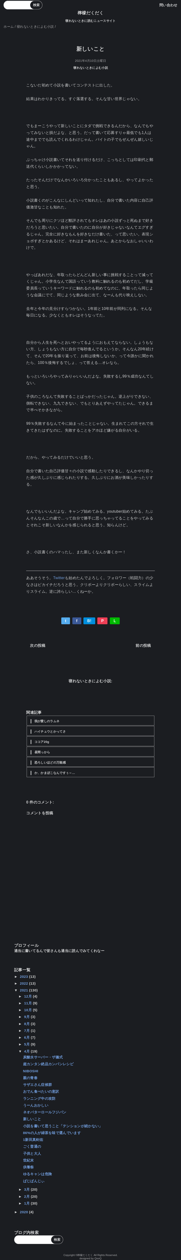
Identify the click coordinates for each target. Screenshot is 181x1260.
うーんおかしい (35, 1105)
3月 (27, 1189)
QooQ (98, 1258)
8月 (27, 1024)
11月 (28, 1003)
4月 (27, 1051)
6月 (27, 1037)
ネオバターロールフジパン (44, 1112)
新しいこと (32, 1119)
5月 (27, 1044)
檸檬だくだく (90, 13)
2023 (24, 977)
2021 (24, 990)
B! (89, 621)
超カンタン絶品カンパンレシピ (48, 1064)
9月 (27, 1017)
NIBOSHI (30, 1071)
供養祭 (28, 1167)
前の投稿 (143, 646)
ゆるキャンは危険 (37, 1174)
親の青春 (30, 1078)
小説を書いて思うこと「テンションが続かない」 (63, 1126)
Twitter (59, 578)
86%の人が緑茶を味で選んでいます (52, 1133)
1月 (27, 1203)
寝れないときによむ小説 (90, 68)
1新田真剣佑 (33, 1140)
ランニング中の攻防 (39, 1098)
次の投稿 (37, 646)
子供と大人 (32, 1153)
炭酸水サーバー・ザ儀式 (43, 1057)
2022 (24, 983)
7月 (27, 1031)
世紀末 (28, 1160)
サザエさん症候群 (37, 1085)
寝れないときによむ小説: (90, 681)
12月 (28, 996)
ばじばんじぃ (34, 1181)
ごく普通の (32, 1146)
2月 (27, 1196)
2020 (24, 1212)
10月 (28, 1010)
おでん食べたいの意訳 (41, 1091)
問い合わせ (168, 5)
